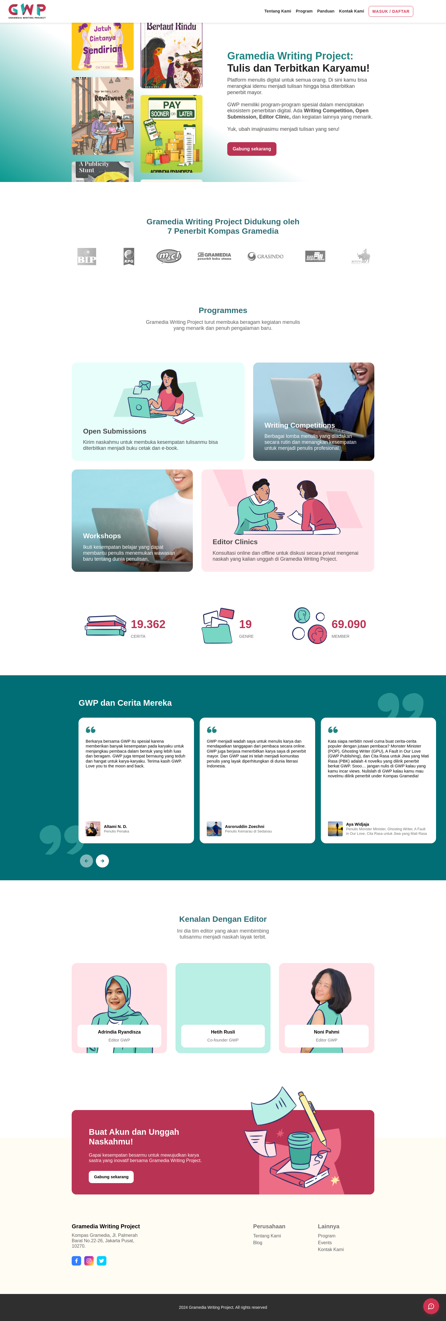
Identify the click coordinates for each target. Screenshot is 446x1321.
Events (325, 1242)
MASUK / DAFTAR (391, 11)
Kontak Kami (331, 1249)
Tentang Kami (267, 1235)
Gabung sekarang (252, 148)
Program (326, 1235)
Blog (257, 1242)
